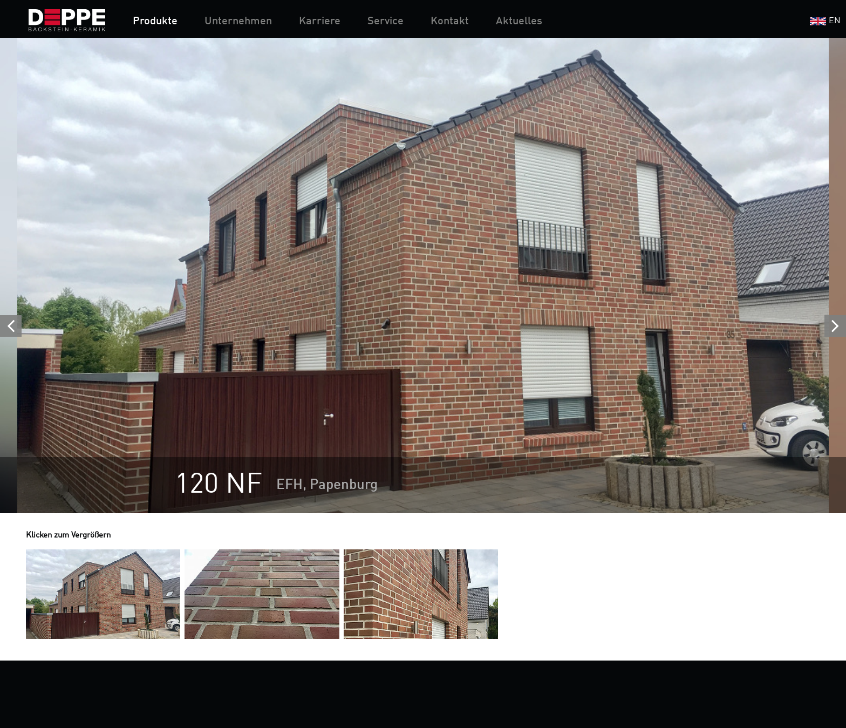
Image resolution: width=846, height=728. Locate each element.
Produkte (155, 21)
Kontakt (450, 21)
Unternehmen (238, 21)
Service (385, 21)
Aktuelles (519, 21)
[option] (423, 275)
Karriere (319, 21)
